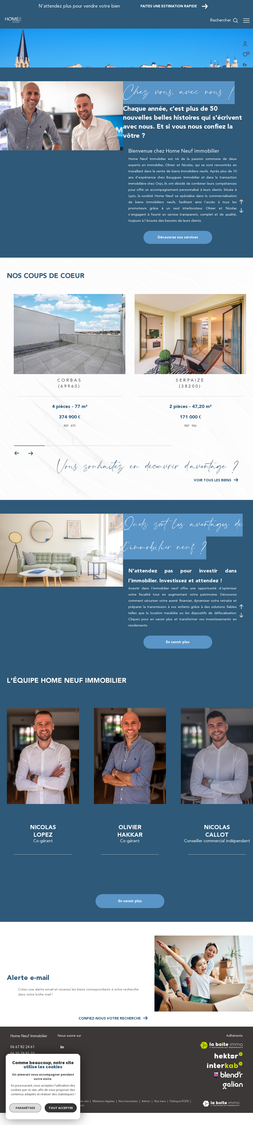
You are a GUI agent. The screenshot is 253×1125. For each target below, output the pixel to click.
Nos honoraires (128, 1113)
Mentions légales (104, 1113)
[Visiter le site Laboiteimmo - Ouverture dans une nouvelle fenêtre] (221, 1116)
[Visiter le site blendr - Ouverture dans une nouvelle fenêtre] (228, 1087)
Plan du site (81, 1113)
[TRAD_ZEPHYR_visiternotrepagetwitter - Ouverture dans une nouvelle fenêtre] (62, 1058)
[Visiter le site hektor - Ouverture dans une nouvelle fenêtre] (228, 1067)
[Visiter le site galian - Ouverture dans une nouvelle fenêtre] (233, 1097)
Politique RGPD (179, 1113)
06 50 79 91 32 (22, 1066)
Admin (146, 1113)
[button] (31, 465)
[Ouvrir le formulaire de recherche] (224, 20)
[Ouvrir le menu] (246, 21)
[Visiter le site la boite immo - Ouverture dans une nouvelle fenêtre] (221, 1057)
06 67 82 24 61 (22, 1059)
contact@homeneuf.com (30, 1072)
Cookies (79, 1117)
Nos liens (160, 1113)
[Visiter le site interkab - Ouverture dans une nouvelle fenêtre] (225, 1077)
